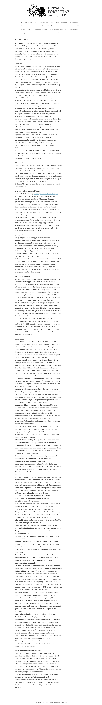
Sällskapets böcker (74, 22)
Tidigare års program (26, 25)
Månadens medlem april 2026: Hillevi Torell (67, 33)
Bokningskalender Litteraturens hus (58, 29)
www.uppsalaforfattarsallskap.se (46, 194)
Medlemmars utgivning (61, 22)
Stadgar (29, 29)
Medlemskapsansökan (39, 25)
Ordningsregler (34, 33)
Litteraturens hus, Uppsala (41, 29)
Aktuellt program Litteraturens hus (29, 22)
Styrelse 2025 (76, 25)
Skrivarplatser (24, 33)
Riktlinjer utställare (74, 29)
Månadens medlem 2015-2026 (47, 33)
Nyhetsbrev (61, 25)
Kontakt (23, 29)
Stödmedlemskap (51, 25)
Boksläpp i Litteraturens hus (46, 22)
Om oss (68, 25)
